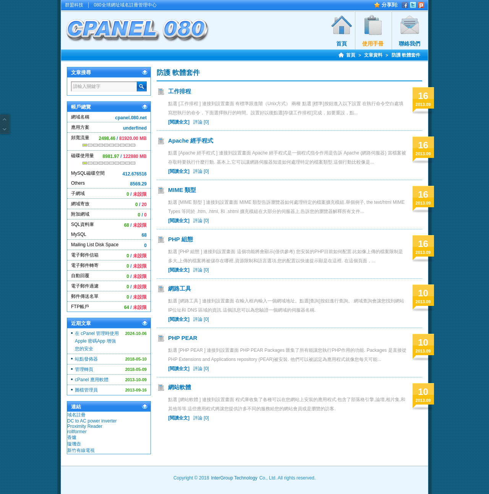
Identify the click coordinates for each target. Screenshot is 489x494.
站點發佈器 (86, 359)
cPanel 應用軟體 (91, 379)
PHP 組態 (180, 239)
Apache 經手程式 (190, 140)
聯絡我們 (409, 44)
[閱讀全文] (178, 122)
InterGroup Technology (234, 478)
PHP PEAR (182, 338)
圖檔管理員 (86, 390)
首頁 (341, 44)
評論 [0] (201, 122)
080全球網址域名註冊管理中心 (125, 5)
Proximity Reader (84, 426)
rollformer (77, 431)
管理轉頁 (84, 369)
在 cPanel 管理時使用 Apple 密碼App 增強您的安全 (97, 341)
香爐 (71, 437)
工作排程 (179, 91)
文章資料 (373, 55)
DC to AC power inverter (92, 421)
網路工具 (179, 288)
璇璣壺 (74, 444)
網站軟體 (179, 387)
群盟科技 (74, 5)
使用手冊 (373, 44)
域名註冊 (76, 415)
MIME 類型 (182, 190)
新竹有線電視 (81, 450)
